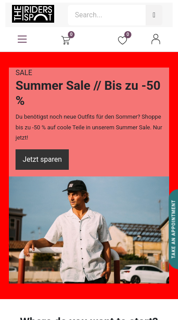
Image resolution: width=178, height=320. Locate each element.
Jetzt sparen (42, 159)
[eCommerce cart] (65, 39)
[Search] (154, 15)
